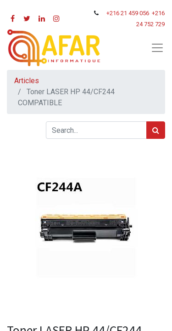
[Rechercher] (155, 130)
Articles (26, 80)
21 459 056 (135, 13)
